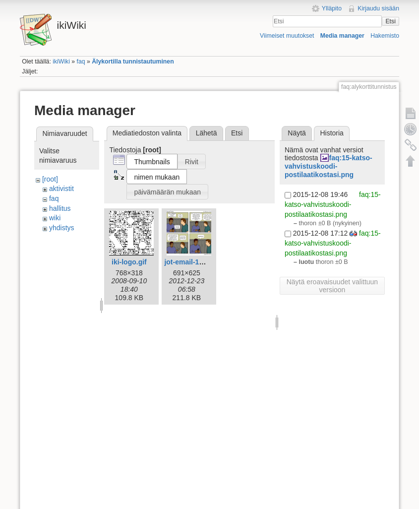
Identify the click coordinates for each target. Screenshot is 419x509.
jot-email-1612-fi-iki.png (202, 262)
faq (81, 61)
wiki (54, 218)
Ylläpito (332, 8)
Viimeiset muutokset (287, 35)
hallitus (60, 208)
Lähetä (206, 133)
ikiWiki (61, 61)
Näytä (297, 133)
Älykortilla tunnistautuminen (133, 61)
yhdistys (61, 228)
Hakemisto (384, 35)
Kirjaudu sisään (378, 8)
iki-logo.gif (129, 262)
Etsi (390, 21)
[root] (50, 179)
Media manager (342, 35)
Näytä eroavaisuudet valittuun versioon (332, 286)
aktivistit (61, 188)
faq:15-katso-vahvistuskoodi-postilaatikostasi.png (328, 166)
